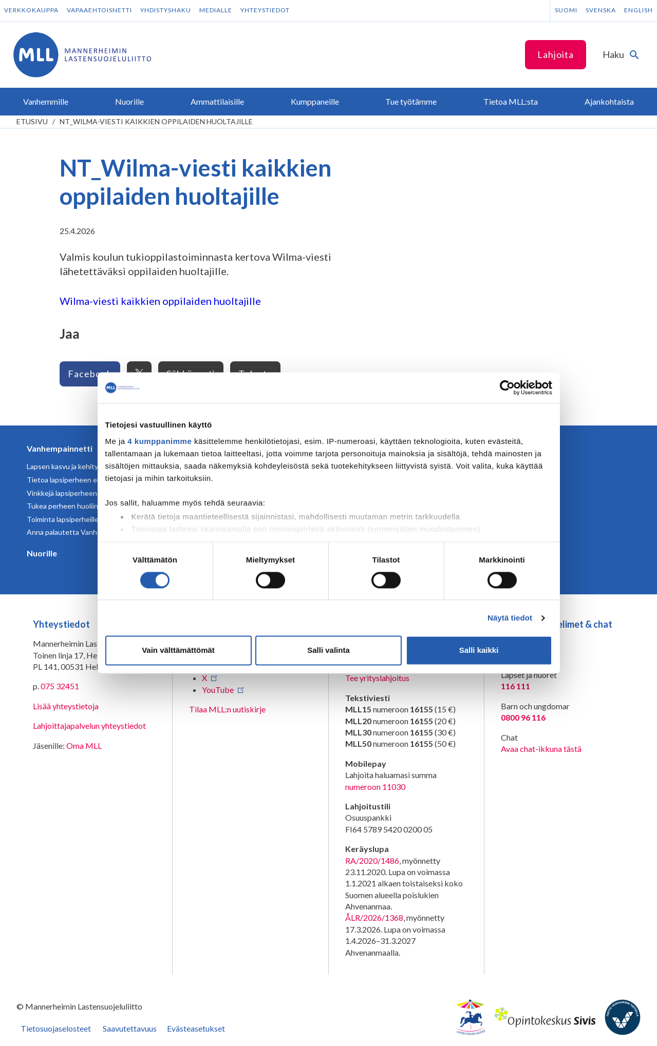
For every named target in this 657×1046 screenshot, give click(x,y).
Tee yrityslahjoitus (377, 678)
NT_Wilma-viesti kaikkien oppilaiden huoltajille (156, 121)
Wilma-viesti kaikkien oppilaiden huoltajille (160, 301)
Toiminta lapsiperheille (63, 519)
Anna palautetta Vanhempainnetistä (85, 532)
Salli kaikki (479, 650)
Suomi (566, 10)
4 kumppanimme (159, 441)
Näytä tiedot (509, 617)
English (638, 10)
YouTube (218, 689)
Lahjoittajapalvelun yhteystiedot (89, 725)
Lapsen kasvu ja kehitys (64, 466)
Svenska (601, 10)
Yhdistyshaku (165, 10)
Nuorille (42, 553)
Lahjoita (555, 54)
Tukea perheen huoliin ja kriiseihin (81, 505)
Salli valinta (328, 650)
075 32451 (60, 686)
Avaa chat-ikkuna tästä (541, 748)
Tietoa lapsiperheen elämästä (74, 479)
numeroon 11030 (375, 786)
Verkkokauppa (31, 10)
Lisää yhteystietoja (66, 706)
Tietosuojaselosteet (56, 1028)
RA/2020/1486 (372, 860)
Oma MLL (84, 745)
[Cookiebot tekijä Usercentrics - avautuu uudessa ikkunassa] (507, 387)
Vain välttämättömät (178, 650)
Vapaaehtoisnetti (99, 10)
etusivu (32, 121)
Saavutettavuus (130, 1028)
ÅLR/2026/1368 (374, 917)
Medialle (215, 10)
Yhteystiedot (265, 10)
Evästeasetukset (196, 1028)
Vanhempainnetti (59, 448)
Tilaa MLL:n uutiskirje (227, 709)
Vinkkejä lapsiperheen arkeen (74, 493)
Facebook (90, 373)
